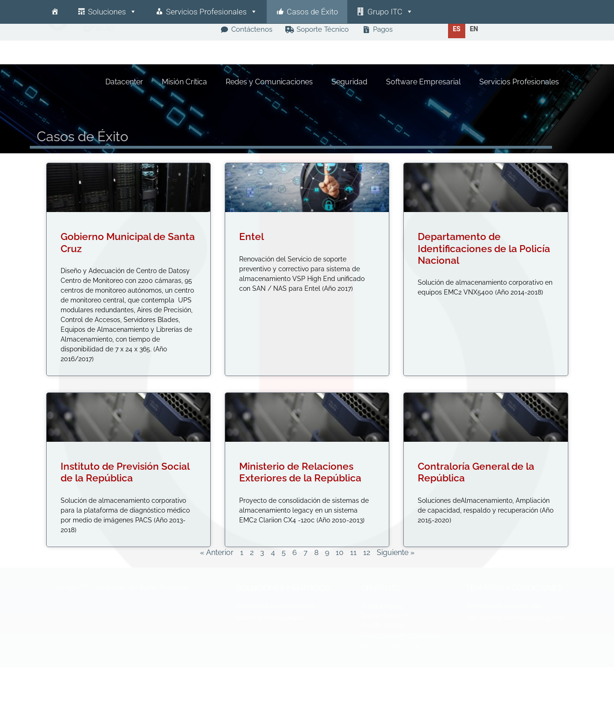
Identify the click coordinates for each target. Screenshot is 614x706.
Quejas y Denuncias (391, 645)
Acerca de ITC (382, 606)
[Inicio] (54, 11)
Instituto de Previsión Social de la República (125, 472)
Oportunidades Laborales (400, 635)
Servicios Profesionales (211, 11)
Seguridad (350, 81)
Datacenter (125, 81)
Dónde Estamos (385, 615)
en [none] (474, 29)
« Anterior (217, 552)
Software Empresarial (423, 81)
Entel (251, 236)
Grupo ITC (390, 11)
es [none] (457, 29)
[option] (474, 29)
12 (366, 552)
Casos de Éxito (312, 11)
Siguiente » (395, 552)
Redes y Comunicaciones (269, 81)
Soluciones (112, 11)
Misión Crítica (184, 81)
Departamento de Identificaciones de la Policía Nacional (484, 248)
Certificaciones (383, 625)
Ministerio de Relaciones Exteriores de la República (300, 472)
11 (353, 552)
